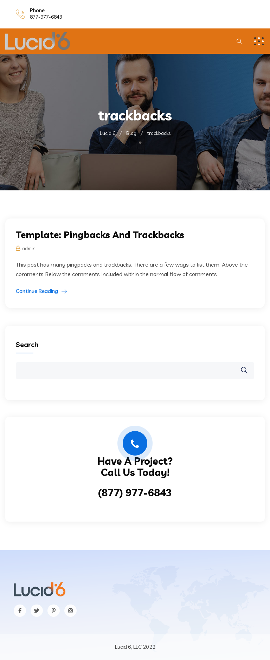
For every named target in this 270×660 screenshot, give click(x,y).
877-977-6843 (46, 17)
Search (27, 344)
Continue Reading (37, 291)
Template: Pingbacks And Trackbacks (100, 235)
